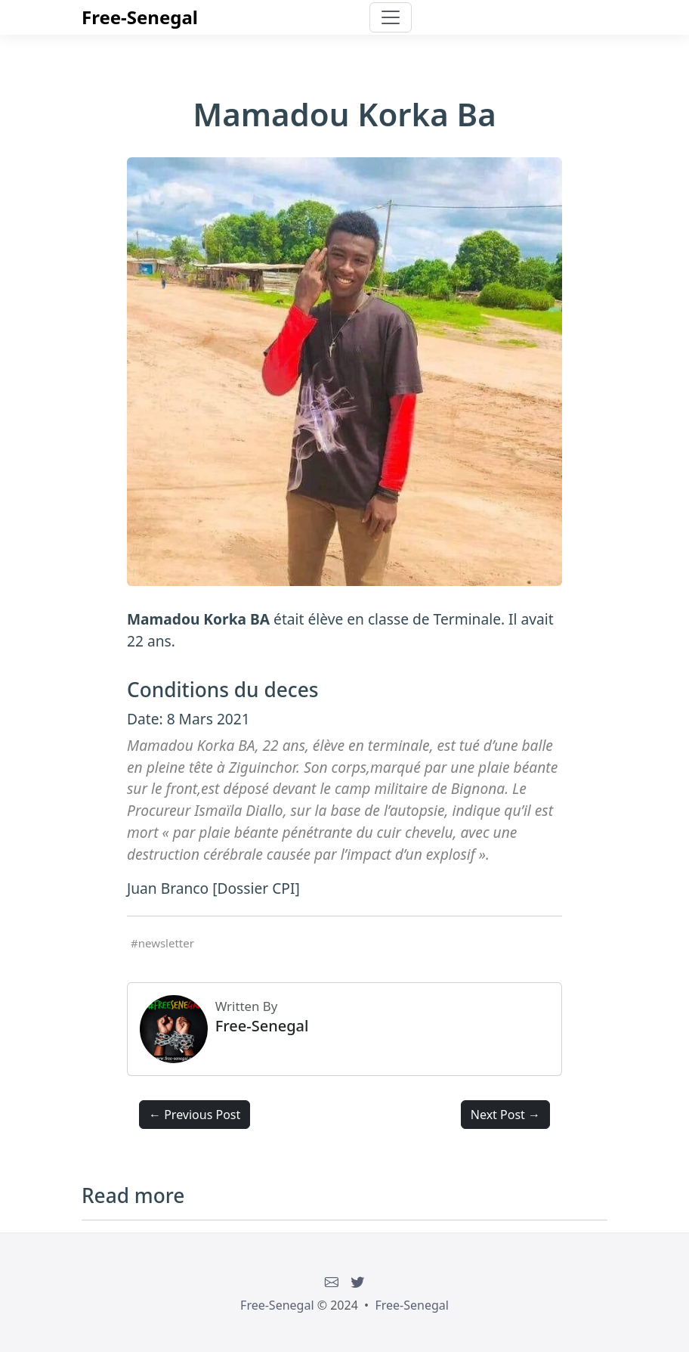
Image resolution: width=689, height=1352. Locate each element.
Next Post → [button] (505, 1114)
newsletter (166, 942)
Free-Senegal (140, 17)
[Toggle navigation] (390, 17)
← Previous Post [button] (194, 1114)
